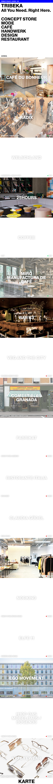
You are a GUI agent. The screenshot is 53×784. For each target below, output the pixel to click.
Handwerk (13, 31)
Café (6, 27)
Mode (7, 23)
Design (9, 35)
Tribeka (12, 5)
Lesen (14, 1)
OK (18, 1)
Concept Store (19, 19)
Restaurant (15, 39)
